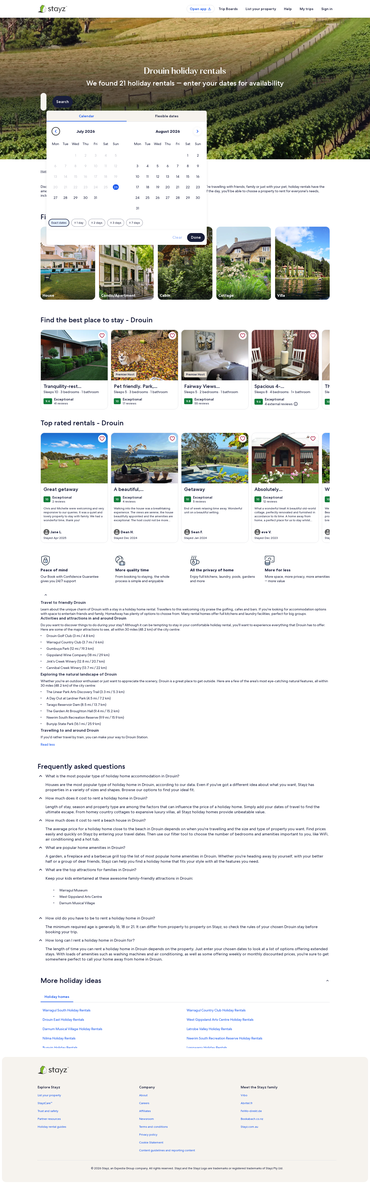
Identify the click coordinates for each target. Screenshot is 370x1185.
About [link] (143, 1095)
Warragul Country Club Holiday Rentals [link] (216, 1010)
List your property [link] (49, 1095)
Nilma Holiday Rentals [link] (59, 1038)
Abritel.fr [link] (246, 1103)
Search (316, 101)
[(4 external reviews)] (281, 403)
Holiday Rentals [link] (63, 171)
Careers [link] (144, 1103)
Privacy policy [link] (148, 1135)
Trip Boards (228, 9)
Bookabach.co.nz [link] (252, 1119)
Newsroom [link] (146, 1119)
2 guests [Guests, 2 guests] (236, 103)
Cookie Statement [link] (151, 1142)
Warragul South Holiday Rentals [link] (66, 1010)
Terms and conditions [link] (153, 1127)
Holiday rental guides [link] (52, 1127)
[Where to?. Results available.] (86, 102)
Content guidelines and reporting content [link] (167, 1150)
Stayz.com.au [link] (249, 1127)
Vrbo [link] (244, 1095)
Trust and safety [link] (48, 1111)
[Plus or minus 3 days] (200, 223)
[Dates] (173, 102)
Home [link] (45, 171)
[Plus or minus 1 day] (163, 223)
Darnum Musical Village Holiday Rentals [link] (72, 1029)
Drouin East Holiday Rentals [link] (63, 1019)
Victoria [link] (99, 171)
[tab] (171, 116)
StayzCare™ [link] (45, 1103)
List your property (261, 9)
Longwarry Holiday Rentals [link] (207, 1047)
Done (280, 237)
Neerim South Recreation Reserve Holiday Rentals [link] (224, 1038)
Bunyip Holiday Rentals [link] (60, 1047)
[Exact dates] (143, 223)
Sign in (327, 9)
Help (288, 9)
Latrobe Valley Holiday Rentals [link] (209, 1029)
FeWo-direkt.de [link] (251, 1111)
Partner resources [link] (49, 1119)
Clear (262, 237)
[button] (160, 155)
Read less (48, 744)
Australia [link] (84, 171)
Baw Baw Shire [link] (118, 171)
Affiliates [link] (145, 1111)
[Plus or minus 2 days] (181, 223)
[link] (102, 336)
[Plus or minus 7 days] (219, 223)
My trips (306, 9)
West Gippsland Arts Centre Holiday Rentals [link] (220, 1019)
